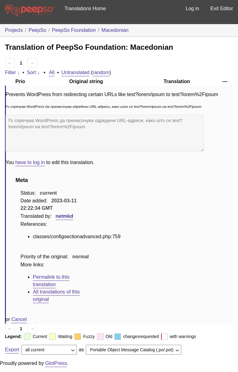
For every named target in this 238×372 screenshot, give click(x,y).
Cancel (19, 319)
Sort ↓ (33, 72)
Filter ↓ (12, 72)
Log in (192, 8)
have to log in (30, 162)
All (52, 72)
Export (12, 349)
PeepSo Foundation (74, 30)
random (101, 72)
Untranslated (75, 72)
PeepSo (37, 30)
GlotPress (56, 363)
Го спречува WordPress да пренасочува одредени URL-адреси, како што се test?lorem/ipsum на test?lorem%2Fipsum (105, 133)
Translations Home (85, 8)
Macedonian (115, 30)
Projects (14, 30)
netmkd (64, 216)
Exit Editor (221, 8)
